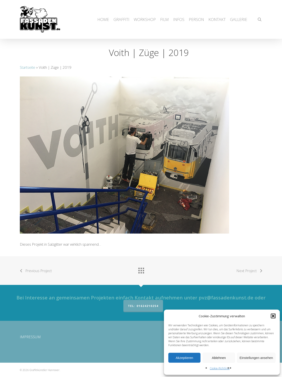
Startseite (27, 67)
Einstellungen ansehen (256, 358)
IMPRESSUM (30, 336)
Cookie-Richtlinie (220, 368)
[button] (273, 316)
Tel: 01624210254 (143, 306)
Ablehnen (219, 358)
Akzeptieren (184, 358)
